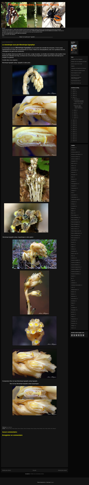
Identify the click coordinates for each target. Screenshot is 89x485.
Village (72, 325)
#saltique (73, 147)
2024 (74, 93)
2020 (74, 122)
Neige (72, 303)
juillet (75, 110)
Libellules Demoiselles (76, 285)
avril (75, 112)
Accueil (34, 470)
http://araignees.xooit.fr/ (76, 72)
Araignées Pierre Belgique (76, 59)
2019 (74, 123)
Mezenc (54, 428)
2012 (74, 137)
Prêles (72, 316)
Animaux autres (74, 152)
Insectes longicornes (75, 267)
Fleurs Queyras (74, 237)
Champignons (74, 183)
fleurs (11, 428)
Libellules (73, 282)
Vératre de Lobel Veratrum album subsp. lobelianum (78, 106)
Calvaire (73, 181)
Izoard (72, 276)
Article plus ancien (62, 470)
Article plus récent (6, 470)
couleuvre (73, 201)
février (75, 115)
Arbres (72, 165)
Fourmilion (73, 240)
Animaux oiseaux (75, 156)
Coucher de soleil (75, 199)
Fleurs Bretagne (74, 224)
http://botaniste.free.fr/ (76, 80)
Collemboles (74, 197)
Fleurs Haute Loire (40, 428)
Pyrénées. (73, 321)
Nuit (72, 305)
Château (73, 190)
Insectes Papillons (75, 269)
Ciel (72, 192)
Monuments (73, 298)
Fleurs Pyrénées (74, 235)
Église (72, 210)
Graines (73, 249)
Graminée (73, 251)
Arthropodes (73, 170)
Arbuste (73, 167)
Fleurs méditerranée (75, 233)
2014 (74, 133)
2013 (74, 135)
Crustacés (73, 206)
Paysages (73, 309)
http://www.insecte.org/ (76, 83)
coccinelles (73, 194)
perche (72, 312)
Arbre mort (73, 163)
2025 (74, 91)
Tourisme (73, 323)
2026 (74, 89)
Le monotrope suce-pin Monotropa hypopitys (79, 101)
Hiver (72, 255)
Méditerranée (74, 289)
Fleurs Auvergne (27, 428)
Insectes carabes (75, 260)
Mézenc (73, 294)
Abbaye (72, 149)
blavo (74, 50)
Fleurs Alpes (14, 428)
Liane (72, 280)
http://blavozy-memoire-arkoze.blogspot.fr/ (76, 78)
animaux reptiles (74, 158)
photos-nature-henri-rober (76, 63)
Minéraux (73, 296)
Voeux (72, 327)
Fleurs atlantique (74, 217)
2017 (74, 127)
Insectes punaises (75, 271)
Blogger (52, 482)
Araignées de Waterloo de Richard (78, 68)
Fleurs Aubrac (20, 428)
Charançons (73, 188)
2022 (74, 97)
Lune (72, 287)
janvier (75, 117)
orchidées (73, 307)
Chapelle (73, 185)
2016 (74, 129)
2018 (74, 125)
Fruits (46, 428)
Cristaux (73, 203)
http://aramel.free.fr (75, 75)
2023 (74, 95)
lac (71, 278)
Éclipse (72, 208)
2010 (74, 140)
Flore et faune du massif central (78, 70)
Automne (73, 172)
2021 (74, 120)
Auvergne (73, 174)
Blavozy (7, 428)
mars (75, 114)
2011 (74, 138)
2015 (74, 131)
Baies (72, 176)
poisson (73, 314)
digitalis (72, 66)
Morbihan (73, 300)
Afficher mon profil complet (74, 52)
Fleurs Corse (74, 228)
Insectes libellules (75, 264)
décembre (76, 99)
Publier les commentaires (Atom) (37, 473)
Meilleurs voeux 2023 (78, 103)
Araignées (73, 161)
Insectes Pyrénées (75, 273)
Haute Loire (50, 428)
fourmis (72, 242)
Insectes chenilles (75, 262)
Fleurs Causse (34, 428)
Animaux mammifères (76, 154)
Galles (72, 246)
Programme (73, 318)
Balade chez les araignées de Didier (79, 61)
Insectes (73, 258)
